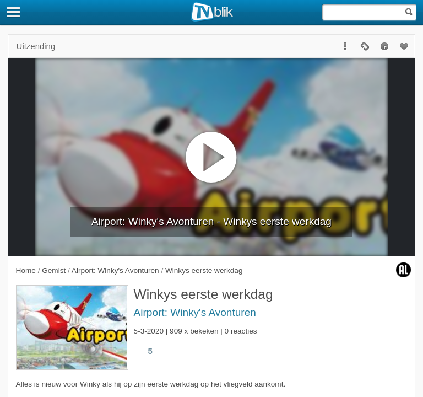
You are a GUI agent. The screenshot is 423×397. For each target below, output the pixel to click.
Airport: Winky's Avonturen (195, 312)
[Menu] (14, 12)
